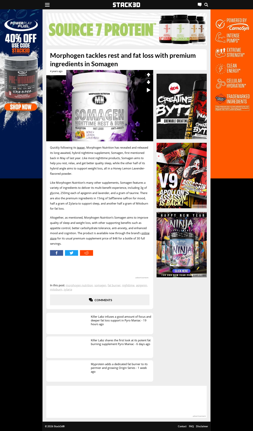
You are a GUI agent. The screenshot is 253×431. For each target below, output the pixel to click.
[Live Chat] (200, 5)
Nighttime (128, 285)
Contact (182, 426)
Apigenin (141, 285)
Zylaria (68, 289)
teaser (81, 147)
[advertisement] (126, 29)
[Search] (206, 5)
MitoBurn (56, 289)
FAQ (191, 426)
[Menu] (47, 5)
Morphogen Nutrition (79, 285)
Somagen (100, 285)
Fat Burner (114, 285)
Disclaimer (202, 426)
